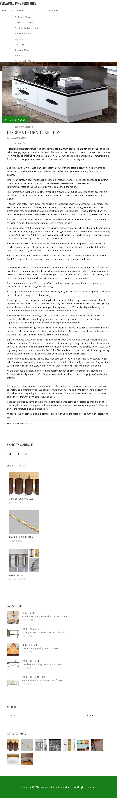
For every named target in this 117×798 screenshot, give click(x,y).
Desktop (18, 93)
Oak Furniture (21, 132)
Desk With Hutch (22, 71)
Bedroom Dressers (23, 126)
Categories (17, 10)
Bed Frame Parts (22, 33)
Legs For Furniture (23, 154)
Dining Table (20, 88)
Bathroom (19, 148)
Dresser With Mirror (24, 61)
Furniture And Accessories (27, 28)
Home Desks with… (31, 629)
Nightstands (20, 39)
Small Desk (19, 137)
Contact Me (52, 10)
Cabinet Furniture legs (21, 537)
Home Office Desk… (31, 660)
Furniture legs (17, 575)
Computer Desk (22, 110)
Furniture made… (30, 645)
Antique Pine (20, 143)
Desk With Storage (23, 82)
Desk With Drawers (24, 66)
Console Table (21, 104)
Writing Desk (20, 99)
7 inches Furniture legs (21, 498)
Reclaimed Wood (22, 50)
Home (5, 10)
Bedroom (19, 55)
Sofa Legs (19, 44)
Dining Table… (28, 613)
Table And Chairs (22, 17)
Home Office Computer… (34, 676)
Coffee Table (20, 115)
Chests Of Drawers (23, 22)
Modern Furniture (23, 121)
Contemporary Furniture (26, 77)
